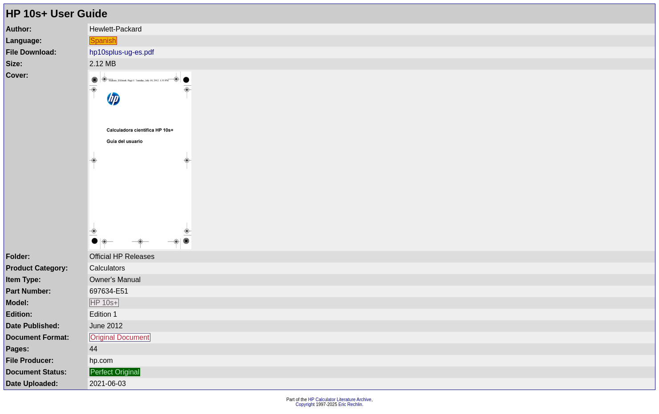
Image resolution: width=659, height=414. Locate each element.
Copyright (305, 404)
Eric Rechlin (350, 404)
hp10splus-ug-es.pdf (121, 52)
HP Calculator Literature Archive (340, 399)
